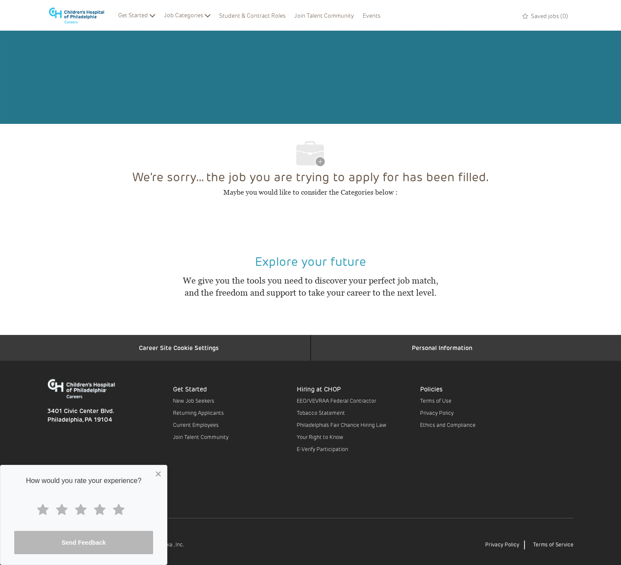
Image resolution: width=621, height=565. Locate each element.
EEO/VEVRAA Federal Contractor (336, 401)
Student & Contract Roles (252, 15)
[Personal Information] (442, 348)
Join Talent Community (324, 15)
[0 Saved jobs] (545, 15)
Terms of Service (553, 544)
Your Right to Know (320, 437)
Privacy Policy (437, 413)
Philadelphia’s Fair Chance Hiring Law (341, 425)
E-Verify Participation (322, 449)
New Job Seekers (193, 401)
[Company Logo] (80, 15)
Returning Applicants (198, 413)
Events (371, 15)
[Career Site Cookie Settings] (178, 348)
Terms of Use (436, 401)
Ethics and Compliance (448, 425)
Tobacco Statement (321, 413)
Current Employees (196, 425)
